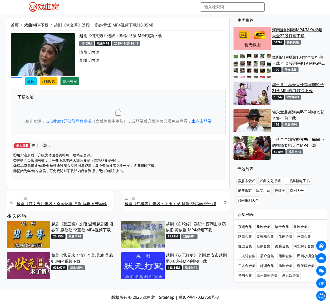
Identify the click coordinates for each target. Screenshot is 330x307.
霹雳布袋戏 (246, 180)
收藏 (16, 81)
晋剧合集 (245, 246)
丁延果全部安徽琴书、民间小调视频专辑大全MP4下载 (298, 142)
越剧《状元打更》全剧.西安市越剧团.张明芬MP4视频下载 (196, 258)
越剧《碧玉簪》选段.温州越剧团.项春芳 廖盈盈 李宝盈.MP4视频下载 (82, 227)
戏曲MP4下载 (36, 25)
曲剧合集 (285, 265)
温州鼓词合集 (267, 275)
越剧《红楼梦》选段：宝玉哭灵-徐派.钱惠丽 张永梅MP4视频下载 (172, 203)
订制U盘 (48, 81)
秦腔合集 (282, 246)
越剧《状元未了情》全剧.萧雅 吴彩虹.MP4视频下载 (82, 258)
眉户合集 (267, 255)
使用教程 (70, 81)
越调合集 (267, 265)
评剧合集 (304, 236)
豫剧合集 (263, 226)
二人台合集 (247, 265)
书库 (183, 7)
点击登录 (202, 121)
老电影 (112, 7)
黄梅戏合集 (265, 236)
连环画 (280, 190)
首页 (15, 25)
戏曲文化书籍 (270, 180)
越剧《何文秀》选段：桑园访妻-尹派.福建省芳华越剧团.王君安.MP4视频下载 (64, 203)
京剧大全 (297, 190)
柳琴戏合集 (305, 265)
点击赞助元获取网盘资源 (68, 121)
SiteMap (166, 297)
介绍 (31, 81)
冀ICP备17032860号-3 (198, 297)
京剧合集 (245, 226)
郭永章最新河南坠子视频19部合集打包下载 (298, 115)
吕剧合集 (263, 246)
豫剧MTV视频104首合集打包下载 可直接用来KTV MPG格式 (297, 60)
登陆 (302, 7)
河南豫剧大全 (248, 200)
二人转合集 (247, 255)
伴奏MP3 (148, 7)
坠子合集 (282, 226)
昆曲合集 (285, 236)
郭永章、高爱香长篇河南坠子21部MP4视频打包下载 (298, 87)
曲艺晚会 (129, 7)
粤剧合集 (301, 226)
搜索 (272, 7)
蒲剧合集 (285, 255)
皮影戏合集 (291, 275)
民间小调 (263, 190)
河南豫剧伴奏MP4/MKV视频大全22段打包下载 (297, 33)
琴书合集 (245, 275)
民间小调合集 (307, 255)
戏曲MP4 (75, 7)
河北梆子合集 (304, 246)
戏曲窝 (149, 297)
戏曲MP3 (94, 7)
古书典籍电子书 (297, 180)
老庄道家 (245, 190)
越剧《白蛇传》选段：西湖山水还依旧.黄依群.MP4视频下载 (196, 227)
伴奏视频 (168, 7)
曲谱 (194, 7)
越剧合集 (245, 236)
